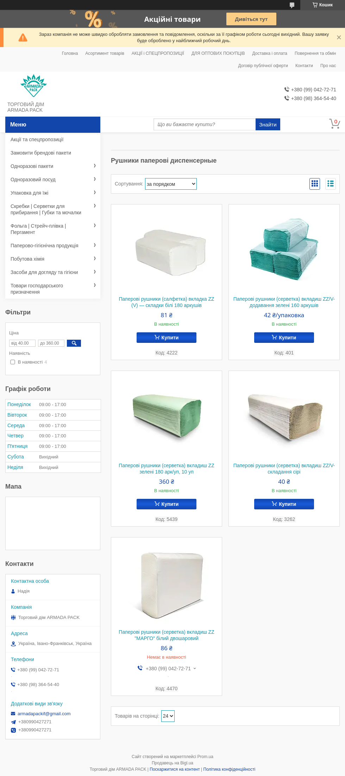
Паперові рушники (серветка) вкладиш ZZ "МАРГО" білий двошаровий (166, 635)
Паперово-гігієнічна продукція (45, 245)
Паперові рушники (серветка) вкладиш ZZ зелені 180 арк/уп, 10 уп (166, 469)
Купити (170, 337)
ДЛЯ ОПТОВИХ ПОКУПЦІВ (218, 53)
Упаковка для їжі (29, 193)
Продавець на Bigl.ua (172, 763)
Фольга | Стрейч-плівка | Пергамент (38, 229)
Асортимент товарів (104, 53)
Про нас (328, 65)
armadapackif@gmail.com (44, 713)
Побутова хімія (27, 259)
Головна (70, 53)
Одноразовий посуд (33, 179)
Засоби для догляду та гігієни (44, 272)
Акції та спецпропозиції (37, 139)
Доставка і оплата (270, 53)
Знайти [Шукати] (267, 125)
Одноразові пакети (32, 166)
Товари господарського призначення (37, 289)
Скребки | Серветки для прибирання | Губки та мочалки (46, 209)
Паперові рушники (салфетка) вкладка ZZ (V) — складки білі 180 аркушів (166, 302)
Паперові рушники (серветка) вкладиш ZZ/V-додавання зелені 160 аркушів (284, 302)
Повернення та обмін (315, 53)
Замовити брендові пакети (41, 153)
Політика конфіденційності (229, 769)
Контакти (304, 65)
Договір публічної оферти (263, 65)
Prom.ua (205, 756)
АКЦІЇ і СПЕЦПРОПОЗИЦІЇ (158, 53)
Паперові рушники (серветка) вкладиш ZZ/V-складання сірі (284, 469)
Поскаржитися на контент (175, 769)
